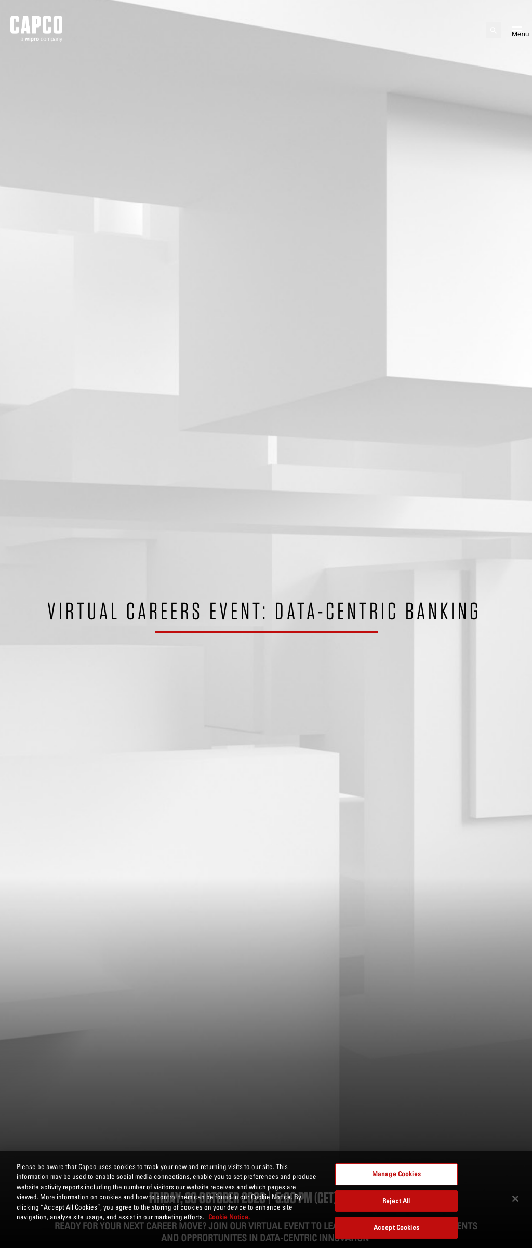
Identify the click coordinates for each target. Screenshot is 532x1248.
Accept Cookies (396, 1227)
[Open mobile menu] (517, 30)
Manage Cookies (396, 1174)
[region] (266, 1199)
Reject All (396, 1201)
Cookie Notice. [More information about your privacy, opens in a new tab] (229, 1217)
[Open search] (493, 30)
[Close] (515, 1198)
